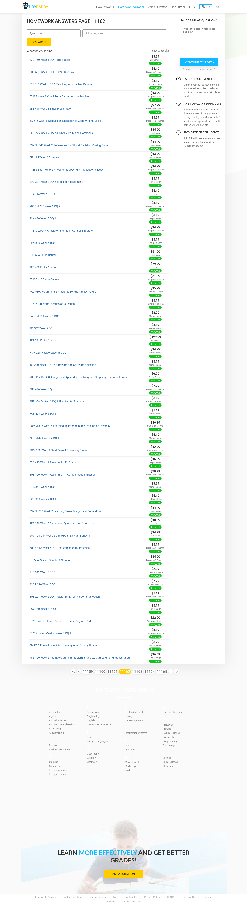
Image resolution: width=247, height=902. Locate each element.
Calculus (54, 753)
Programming (170, 732)
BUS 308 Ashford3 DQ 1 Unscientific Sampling (57, 393)
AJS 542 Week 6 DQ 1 (42, 563)
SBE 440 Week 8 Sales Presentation (50, 100)
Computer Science (59, 765)
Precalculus (169, 728)
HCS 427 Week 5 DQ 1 (42, 405)
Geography (93, 744)
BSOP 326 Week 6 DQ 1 (43, 576)
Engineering (93, 707)
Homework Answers (131, 7)
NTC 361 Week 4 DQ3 (42, 478)
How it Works (105, 7)
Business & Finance (60, 740)
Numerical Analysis (174, 703)
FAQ (192, 7)
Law (127, 736)
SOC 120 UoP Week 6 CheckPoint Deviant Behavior (60, 527)
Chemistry (55, 757)
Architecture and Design (63, 715)
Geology (91, 749)
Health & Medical (134, 703)
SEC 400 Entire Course (42, 258)
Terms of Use (189, 888)
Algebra (53, 707)
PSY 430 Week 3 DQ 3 (42, 600)
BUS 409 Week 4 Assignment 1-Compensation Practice (62, 466)
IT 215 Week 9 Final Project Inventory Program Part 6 (61, 612)
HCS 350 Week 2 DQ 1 (42, 490)
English (91, 711)
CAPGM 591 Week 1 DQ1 (44, 307)
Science (167, 749)
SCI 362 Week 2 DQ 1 (42, 319)
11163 (137, 663)
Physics (167, 720)
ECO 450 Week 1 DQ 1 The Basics (49, 51)
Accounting (55, 703)
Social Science (171, 753)
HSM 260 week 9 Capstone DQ (47, 344)
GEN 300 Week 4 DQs (42, 234)
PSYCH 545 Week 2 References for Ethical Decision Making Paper (69, 136)
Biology (53, 736)
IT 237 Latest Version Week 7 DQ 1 (50, 624)
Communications (59, 761)
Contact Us (131, 888)
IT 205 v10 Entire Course (44, 271)
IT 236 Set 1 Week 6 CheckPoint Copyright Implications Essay (66, 161)
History (129, 707)
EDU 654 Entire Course (42, 246)
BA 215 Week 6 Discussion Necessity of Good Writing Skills (65, 112)
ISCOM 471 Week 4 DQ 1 (44, 429)
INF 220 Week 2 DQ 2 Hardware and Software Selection (62, 356)
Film (89, 728)
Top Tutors (178, 7)
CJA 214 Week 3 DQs (42, 185)
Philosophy (169, 715)
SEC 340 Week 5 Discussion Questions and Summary (61, 515)
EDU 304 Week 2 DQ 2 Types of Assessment (56, 173)
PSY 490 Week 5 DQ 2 (42, 210)
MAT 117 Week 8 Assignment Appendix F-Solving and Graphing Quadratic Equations (80, 368)
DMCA (170, 888)
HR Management (134, 711)
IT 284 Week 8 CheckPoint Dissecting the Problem (59, 88)
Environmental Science (100, 715)
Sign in (206, 6)
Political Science (172, 724)
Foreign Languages (98, 732)
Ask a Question (157, 7)
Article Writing (57, 724)
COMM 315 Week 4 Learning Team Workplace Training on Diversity (69, 417)
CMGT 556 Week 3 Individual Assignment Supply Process (64, 637)
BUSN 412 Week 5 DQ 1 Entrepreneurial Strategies (59, 539)
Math (128, 761)
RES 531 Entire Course (42, 332)
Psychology (169, 736)
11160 (100, 663)
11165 (162, 663)
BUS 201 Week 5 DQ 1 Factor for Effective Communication (64, 588)
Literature (130, 740)
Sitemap (208, 888)
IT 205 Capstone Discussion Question (52, 295)
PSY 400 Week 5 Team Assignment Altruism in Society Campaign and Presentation (79, 649)
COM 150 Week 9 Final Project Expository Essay (58, 441)
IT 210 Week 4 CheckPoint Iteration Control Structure (61, 222)
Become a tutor (97, 888)
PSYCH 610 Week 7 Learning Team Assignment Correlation (65, 502)
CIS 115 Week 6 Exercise (44, 149)
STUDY (40, 6)
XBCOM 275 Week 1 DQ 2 (44, 197)
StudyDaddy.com (132, 893)
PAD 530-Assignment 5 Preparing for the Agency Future (62, 283)
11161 (112, 663)
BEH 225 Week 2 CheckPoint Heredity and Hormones (61, 124)
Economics (93, 703)
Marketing (130, 757)
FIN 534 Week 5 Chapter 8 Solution (50, 551)
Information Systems (137, 724)
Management (132, 753)
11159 (88, 663)
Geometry (92, 753)
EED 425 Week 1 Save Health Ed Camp (52, 454)
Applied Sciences (59, 711)
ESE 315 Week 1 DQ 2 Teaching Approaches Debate (60, 75)
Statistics (168, 757)
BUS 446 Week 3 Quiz (42, 380)
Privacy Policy (152, 888)
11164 (149, 663)
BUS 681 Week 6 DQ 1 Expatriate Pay (51, 63)
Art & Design (56, 719)
